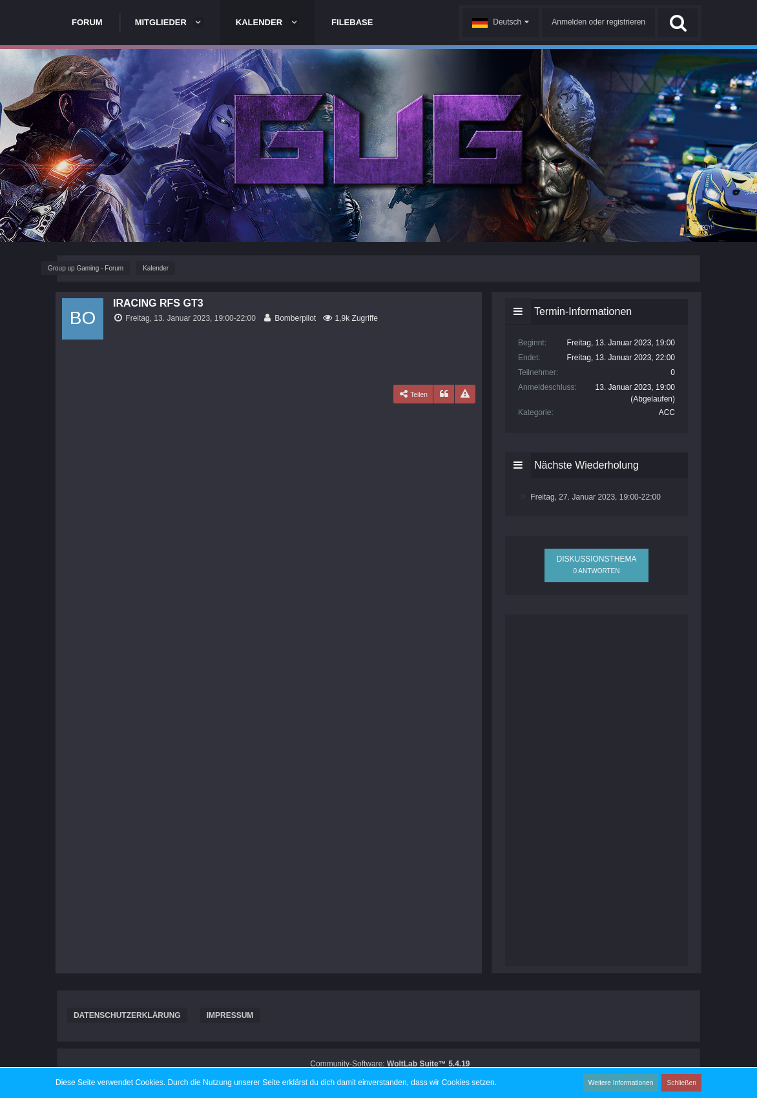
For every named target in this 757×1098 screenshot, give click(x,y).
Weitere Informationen (622, 1082)
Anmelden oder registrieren (598, 21)
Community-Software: (390, 1063)
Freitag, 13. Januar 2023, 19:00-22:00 (190, 318)
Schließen (682, 1082)
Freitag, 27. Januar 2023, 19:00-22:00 (595, 497)
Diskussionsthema (596, 564)
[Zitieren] (443, 394)
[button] (500, 22)
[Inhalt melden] (465, 394)
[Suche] (678, 22)
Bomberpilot (295, 318)
